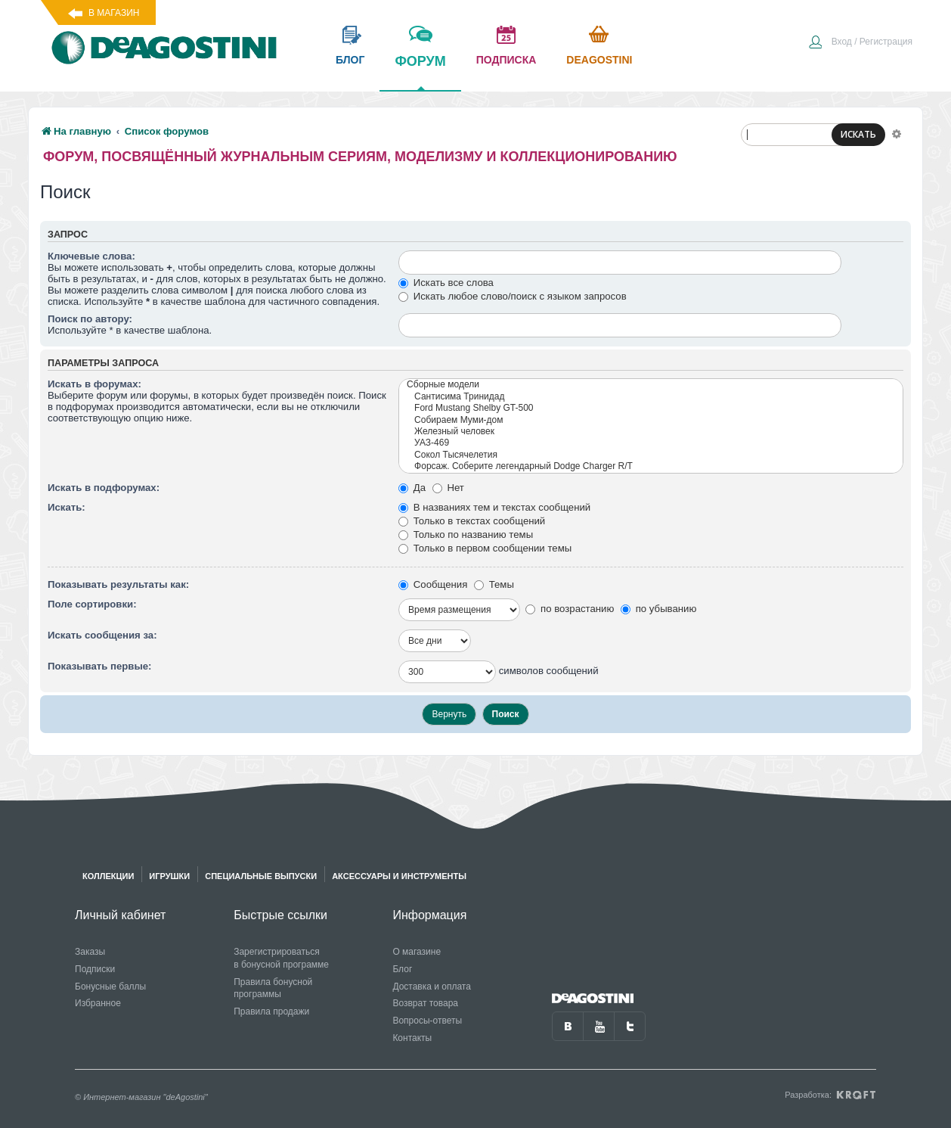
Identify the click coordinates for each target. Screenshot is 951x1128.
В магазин (113, 13)
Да (412, 487)
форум (420, 72)
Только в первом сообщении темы (485, 548)
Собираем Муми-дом (651, 420)
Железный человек (651, 431)
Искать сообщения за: (102, 635)
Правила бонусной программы (273, 988)
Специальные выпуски (261, 876)
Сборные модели (651, 384)
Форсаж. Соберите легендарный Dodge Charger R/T (651, 466)
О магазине (416, 951)
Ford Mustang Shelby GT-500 (651, 408)
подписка (506, 60)
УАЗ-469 (651, 443)
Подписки (95, 969)
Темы (494, 584)
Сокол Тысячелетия (651, 455)
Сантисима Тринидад (651, 396)
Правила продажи (271, 1011)
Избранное (98, 1003)
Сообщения (432, 584)
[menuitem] (860, 43)
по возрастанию (569, 608)
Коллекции (108, 876)
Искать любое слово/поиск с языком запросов (512, 296)
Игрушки (169, 876)
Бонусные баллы (110, 986)
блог (350, 60)
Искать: (66, 507)
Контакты (412, 1038)
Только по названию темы (465, 534)
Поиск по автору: (90, 319)
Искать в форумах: (94, 384)
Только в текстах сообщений (471, 521)
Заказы (90, 951)
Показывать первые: (99, 666)
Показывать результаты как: (118, 584)
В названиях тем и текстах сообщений (494, 507)
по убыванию (658, 608)
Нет (448, 487)
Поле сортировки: (92, 604)
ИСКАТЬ (858, 134)
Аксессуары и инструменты (399, 876)
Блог (402, 969)
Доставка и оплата (431, 986)
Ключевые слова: (91, 256)
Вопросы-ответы (427, 1020)
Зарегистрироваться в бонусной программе (281, 958)
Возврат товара (425, 1003)
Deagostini (599, 60)
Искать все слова (446, 282)
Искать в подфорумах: (104, 487)
